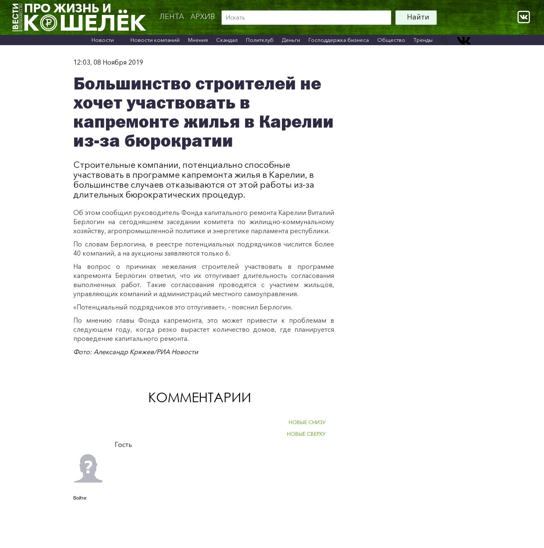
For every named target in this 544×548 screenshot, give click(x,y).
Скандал (227, 39)
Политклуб (260, 39)
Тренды (423, 39)
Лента (171, 16)
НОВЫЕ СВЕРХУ (306, 434)
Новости (102, 39)
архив (202, 16)
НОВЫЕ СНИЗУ (307, 422)
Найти (418, 17)
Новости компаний (155, 39)
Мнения (198, 39)
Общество (391, 39)
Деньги (291, 39)
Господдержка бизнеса (338, 39)
